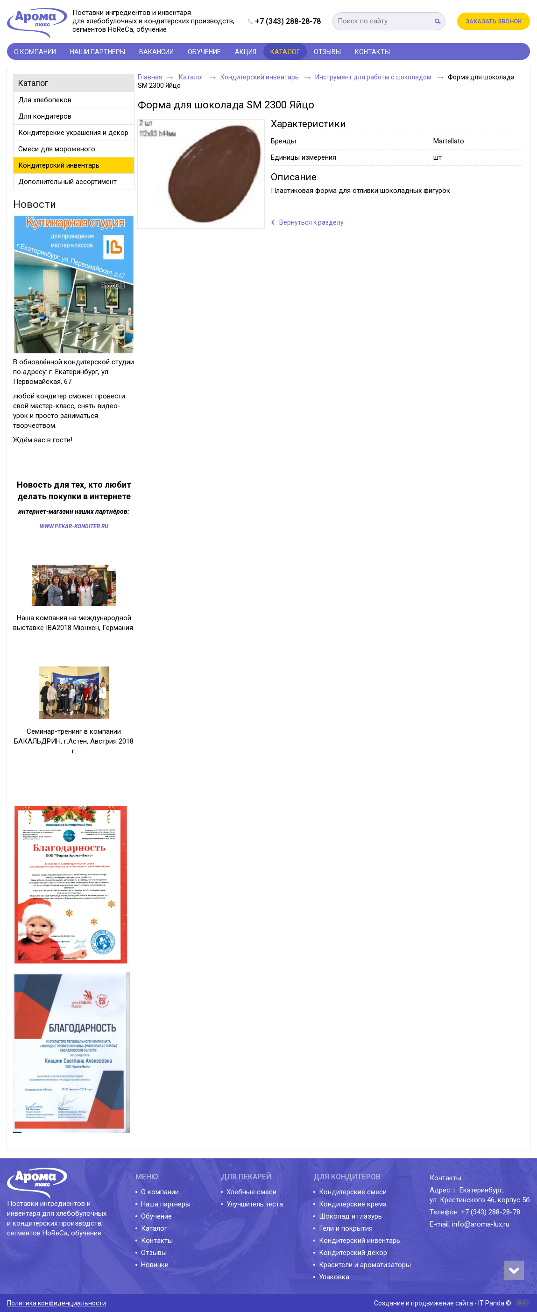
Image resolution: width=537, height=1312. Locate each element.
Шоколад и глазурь (350, 1216)
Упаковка (334, 1277)
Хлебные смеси (251, 1192)
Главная (150, 77)
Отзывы (154, 1252)
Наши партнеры (166, 1204)
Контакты (157, 1240)
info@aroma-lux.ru (480, 1224)
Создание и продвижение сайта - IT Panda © (442, 1303)
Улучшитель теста (254, 1204)
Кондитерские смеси (353, 1192)
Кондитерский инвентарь (260, 77)
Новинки (155, 1265)
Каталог (285, 52)
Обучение (156, 1216)
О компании (160, 1192)
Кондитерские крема (353, 1204)
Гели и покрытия (346, 1228)
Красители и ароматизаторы (365, 1265)
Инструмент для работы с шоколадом (374, 77)
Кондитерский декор (353, 1252)
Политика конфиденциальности (56, 1303)
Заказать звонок (494, 21)
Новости (34, 204)
